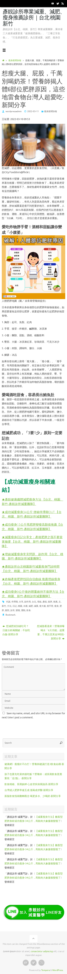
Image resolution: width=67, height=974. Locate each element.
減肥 (31, 606)
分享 (21, 601)
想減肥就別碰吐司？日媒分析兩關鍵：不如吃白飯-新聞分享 (16, 630)
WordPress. (57, 970)
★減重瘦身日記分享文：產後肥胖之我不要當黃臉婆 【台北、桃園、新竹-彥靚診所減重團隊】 (32, 541)
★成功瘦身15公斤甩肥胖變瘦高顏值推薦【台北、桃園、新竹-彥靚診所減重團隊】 (32, 526)
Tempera (45, 970)
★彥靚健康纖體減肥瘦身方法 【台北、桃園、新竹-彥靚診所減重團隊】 (32, 501)
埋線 (39, 601)
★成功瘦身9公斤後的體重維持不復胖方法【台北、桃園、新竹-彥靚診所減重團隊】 (33, 594)
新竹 (4, 606)
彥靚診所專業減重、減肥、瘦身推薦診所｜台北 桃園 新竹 (34, 18)
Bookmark (10, 614)
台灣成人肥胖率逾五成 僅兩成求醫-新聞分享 (28, 790)
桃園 (20, 606)
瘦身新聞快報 (14, 60)
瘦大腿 (42, 606)
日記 (15, 606)
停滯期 (14, 601)
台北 (34, 601)
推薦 (55, 601)
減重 (36, 606)
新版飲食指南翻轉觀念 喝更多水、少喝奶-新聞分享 (32, 796)
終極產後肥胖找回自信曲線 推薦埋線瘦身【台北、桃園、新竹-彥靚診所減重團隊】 (31, 581)
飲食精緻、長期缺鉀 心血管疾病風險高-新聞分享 (31, 784)
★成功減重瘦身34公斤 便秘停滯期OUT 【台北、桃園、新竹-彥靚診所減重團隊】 (31, 514)
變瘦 (18, 610)
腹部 (7, 610)
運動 (23, 610)
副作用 (27, 601)
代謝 (8, 601)
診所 (12, 610)
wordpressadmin (14, 111)
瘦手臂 (50, 606)
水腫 (25, 606)
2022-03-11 (33, 111)
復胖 (50, 601)
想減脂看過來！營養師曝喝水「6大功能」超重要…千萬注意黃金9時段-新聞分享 (50, 632)
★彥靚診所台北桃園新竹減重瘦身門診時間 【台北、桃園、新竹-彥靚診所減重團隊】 (30, 568)
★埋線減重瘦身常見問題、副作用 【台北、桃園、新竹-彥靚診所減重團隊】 (32, 556)
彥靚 (45, 601)
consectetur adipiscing (42, 951)
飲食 (28, 610)
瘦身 (56, 606)
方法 (9, 606)
